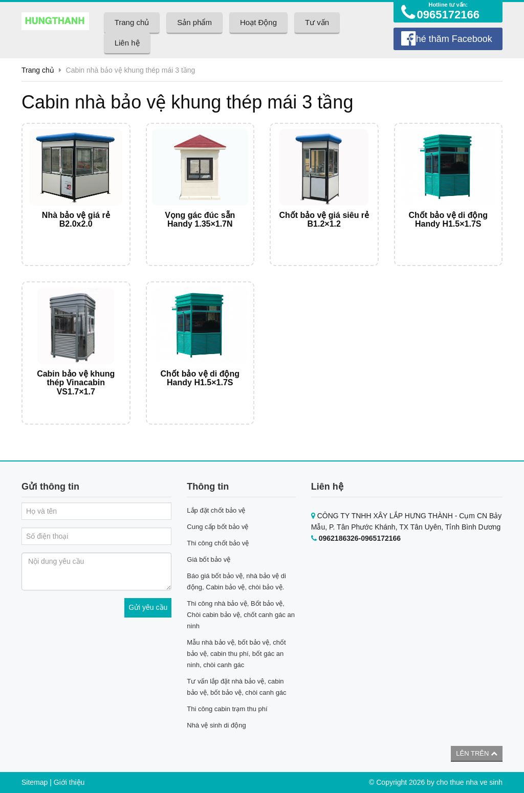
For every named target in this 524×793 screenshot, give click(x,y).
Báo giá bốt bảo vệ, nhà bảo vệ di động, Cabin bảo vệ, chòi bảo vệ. (236, 581)
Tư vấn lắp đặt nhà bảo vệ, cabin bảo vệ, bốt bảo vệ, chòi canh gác (236, 686)
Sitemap (34, 782)
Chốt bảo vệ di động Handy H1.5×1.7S (448, 220)
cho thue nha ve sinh (469, 782)
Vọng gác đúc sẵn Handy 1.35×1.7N (200, 220)
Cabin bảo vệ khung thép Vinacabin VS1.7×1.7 (76, 382)
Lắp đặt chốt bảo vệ (216, 510)
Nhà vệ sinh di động (216, 725)
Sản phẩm (194, 22)
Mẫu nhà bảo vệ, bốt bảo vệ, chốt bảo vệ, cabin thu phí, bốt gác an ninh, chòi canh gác (236, 653)
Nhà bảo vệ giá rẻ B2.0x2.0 (76, 220)
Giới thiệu (69, 782)
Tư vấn (317, 22)
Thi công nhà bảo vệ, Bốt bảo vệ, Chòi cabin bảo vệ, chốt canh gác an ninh (241, 615)
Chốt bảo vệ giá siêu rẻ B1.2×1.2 (324, 220)
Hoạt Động (258, 22)
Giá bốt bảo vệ (208, 559)
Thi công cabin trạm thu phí (227, 709)
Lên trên (476, 753)
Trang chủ (132, 22)
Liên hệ (127, 42)
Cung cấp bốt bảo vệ (217, 527)
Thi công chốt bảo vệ (218, 543)
